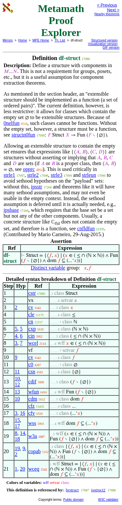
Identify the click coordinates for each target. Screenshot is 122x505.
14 (22, 433)
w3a (32, 436)
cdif (32, 381)
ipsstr (36, 186)
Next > (113, 9)
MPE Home (41, 40)
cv (30, 307)
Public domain (73, 499)
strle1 (9, 175)
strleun (89, 175)
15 (17, 420)
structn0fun (23, 135)
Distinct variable (48, 268)
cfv (31, 413)
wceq (33, 469)
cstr (32, 293)
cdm (32, 399)
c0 (30, 364)
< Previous (107, 5)
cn (30, 321)
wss (32, 423)
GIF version (110, 47)
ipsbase (11, 210)
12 (17, 384)
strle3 (56, 175)
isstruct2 (98, 489)
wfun (33, 391)
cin (31, 336)
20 (22, 469)
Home (22, 40)
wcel (33, 343)
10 (17, 378)
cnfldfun (86, 228)
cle (31, 314)
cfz (31, 406)
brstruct (72, 489)
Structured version (104, 40)
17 (17, 426)
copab (34, 451)
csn (31, 371)
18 (17, 439)
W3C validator (108, 499)
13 (17, 391)
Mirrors (8, 40)
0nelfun (12, 123)
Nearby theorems (106, 14)
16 (22, 413)
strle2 (33, 175)
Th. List (60, 40)
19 (17, 448)
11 (17, 371)
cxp (32, 328)
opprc (28, 169)
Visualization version (102, 44)
